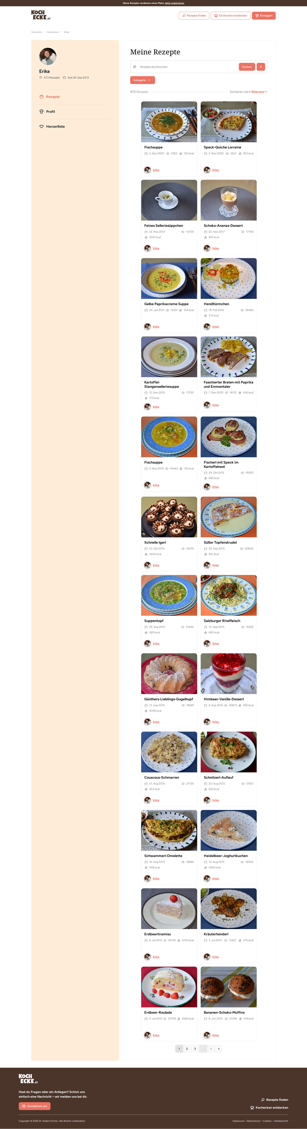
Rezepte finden (194, 15)
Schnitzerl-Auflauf (218, 777)
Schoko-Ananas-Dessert (223, 225)
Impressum (238, 1121)
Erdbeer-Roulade (158, 1012)
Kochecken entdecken (230, 15)
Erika (156, 170)
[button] (142, 80)
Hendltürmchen (216, 304)
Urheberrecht (281, 1121)
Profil (47, 111)
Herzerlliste (52, 126)
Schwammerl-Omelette (163, 856)
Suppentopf (153, 621)
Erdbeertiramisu (157, 934)
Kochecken (53, 32)
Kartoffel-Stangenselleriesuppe (161, 384)
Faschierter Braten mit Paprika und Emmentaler (228, 384)
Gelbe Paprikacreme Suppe (166, 304)
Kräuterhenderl (216, 934)
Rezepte (49, 96)
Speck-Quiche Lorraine (222, 147)
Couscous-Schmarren (161, 777)
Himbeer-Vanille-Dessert (224, 699)
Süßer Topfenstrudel (220, 542)
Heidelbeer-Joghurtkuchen (226, 856)
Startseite (36, 32)
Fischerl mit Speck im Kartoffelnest (221, 464)
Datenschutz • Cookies (259, 1121)
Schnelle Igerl (155, 542)
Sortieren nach (240, 92)
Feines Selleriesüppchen (163, 225)
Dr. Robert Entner (48, 1121)
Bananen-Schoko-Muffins (224, 1012)
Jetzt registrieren (174, 3)
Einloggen (263, 15)
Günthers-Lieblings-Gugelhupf (168, 699)
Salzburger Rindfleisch (222, 621)
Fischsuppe (153, 147)
